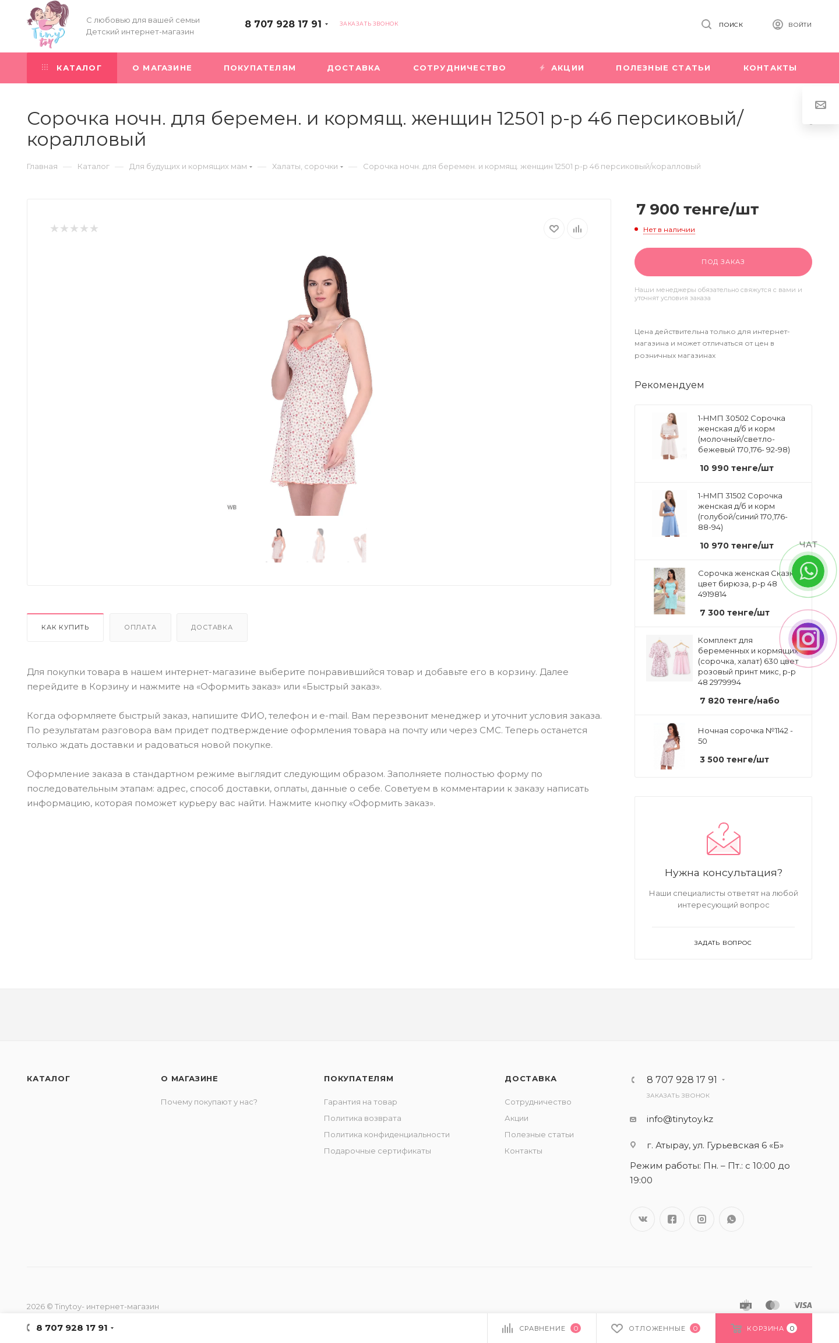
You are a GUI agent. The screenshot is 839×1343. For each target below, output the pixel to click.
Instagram (701, 1219)
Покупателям (359, 1078)
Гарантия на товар (360, 1101)
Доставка (211, 627)
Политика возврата (362, 1118)
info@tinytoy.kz (680, 1118)
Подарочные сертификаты (377, 1150)
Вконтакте (642, 1219)
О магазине (189, 1078)
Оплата (140, 627)
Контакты (523, 1150)
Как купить (65, 627)
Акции (516, 1118)
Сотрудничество (538, 1101)
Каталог (48, 1078)
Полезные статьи (539, 1134)
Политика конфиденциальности (387, 1134)
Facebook (672, 1219)
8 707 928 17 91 (283, 24)
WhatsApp (731, 1219)
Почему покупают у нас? (209, 1101)
